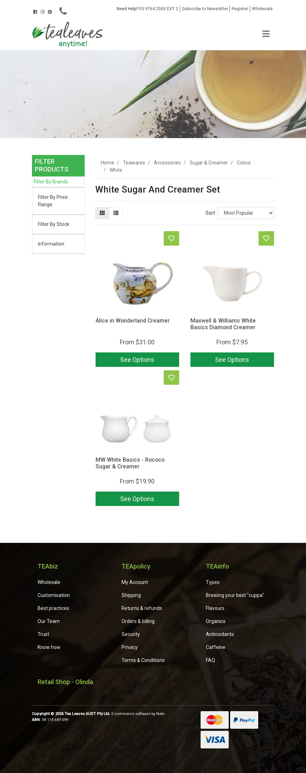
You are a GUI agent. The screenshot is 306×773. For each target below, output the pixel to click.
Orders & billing (138, 621)
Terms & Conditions (143, 660)
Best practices (53, 608)
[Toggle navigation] (266, 34)
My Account (135, 582)
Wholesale (262, 8)
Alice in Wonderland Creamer (133, 320)
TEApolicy (136, 566)
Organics (216, 621)
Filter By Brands (51, 181)
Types (213, 582)
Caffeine (216, 647)
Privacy (130, 647)
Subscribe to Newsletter (205, 8)
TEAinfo (217, 566)
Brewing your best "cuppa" (235, 595)
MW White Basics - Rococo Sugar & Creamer (130, 463)
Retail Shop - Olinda (65, 682)
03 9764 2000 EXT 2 (147, 8)
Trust (43, 634)
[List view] (116, 213)
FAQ (210, 660)
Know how (49, 647)
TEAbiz (48, 566)
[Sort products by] (246, 213)
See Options (137, 359)
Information (51, 244)
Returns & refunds (142, 608)
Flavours (215, 608)
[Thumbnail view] (102, 213)
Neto (160, 714)
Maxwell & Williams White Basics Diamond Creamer (223, 324)
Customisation (54, 595)
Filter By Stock (53, 224)
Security (131, 634)
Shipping (131, 595)
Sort (210, 213)
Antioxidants (220, 634)
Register (240, 8)
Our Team (49, 621)
